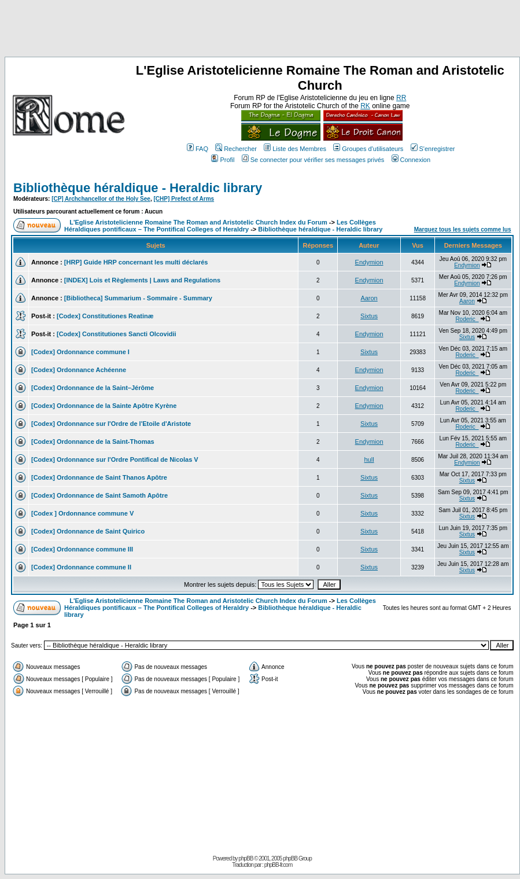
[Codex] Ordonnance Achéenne (78, 369)
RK (365, 106)
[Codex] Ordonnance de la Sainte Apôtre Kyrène (103, 405)
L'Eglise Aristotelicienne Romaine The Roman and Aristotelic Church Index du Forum (198, 222)
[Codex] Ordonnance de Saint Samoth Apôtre (99, 495)
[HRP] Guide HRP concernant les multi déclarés (136, 262)
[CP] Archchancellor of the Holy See (100, 199)
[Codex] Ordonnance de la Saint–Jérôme (92, 387)
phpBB (245, 858)
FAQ (197, 148)
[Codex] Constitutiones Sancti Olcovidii (116, 333)
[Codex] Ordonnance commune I (80, 351)
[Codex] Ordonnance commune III (82, 549)
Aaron (368, 298)
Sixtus (369, 315)
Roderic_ (466, 319)
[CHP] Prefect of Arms (183, 199)
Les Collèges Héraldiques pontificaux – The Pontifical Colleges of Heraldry (220, 226)
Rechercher (236, 148)
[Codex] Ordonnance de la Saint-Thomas (92, 441)
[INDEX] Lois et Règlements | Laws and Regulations (142, 280)
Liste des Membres (295, 148)
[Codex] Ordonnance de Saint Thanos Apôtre (99, 477)
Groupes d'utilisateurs (368, 148)
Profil (222, 159)
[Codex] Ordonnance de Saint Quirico (88, 531)
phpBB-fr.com (278, 865)
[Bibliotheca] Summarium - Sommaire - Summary (138, 298)
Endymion (369, 262)
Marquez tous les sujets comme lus (462, 229)
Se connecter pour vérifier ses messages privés (313, 159)
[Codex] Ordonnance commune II (81, 567)
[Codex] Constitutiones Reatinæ (105, 315)
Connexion (411, 159)
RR (401, 98)
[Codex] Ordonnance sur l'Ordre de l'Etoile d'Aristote (111, 423)
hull (369, 459)
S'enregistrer (433, 148)
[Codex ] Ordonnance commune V (82, 513)
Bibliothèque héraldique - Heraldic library (137, 188)
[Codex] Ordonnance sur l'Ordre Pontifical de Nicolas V (114, 459)
